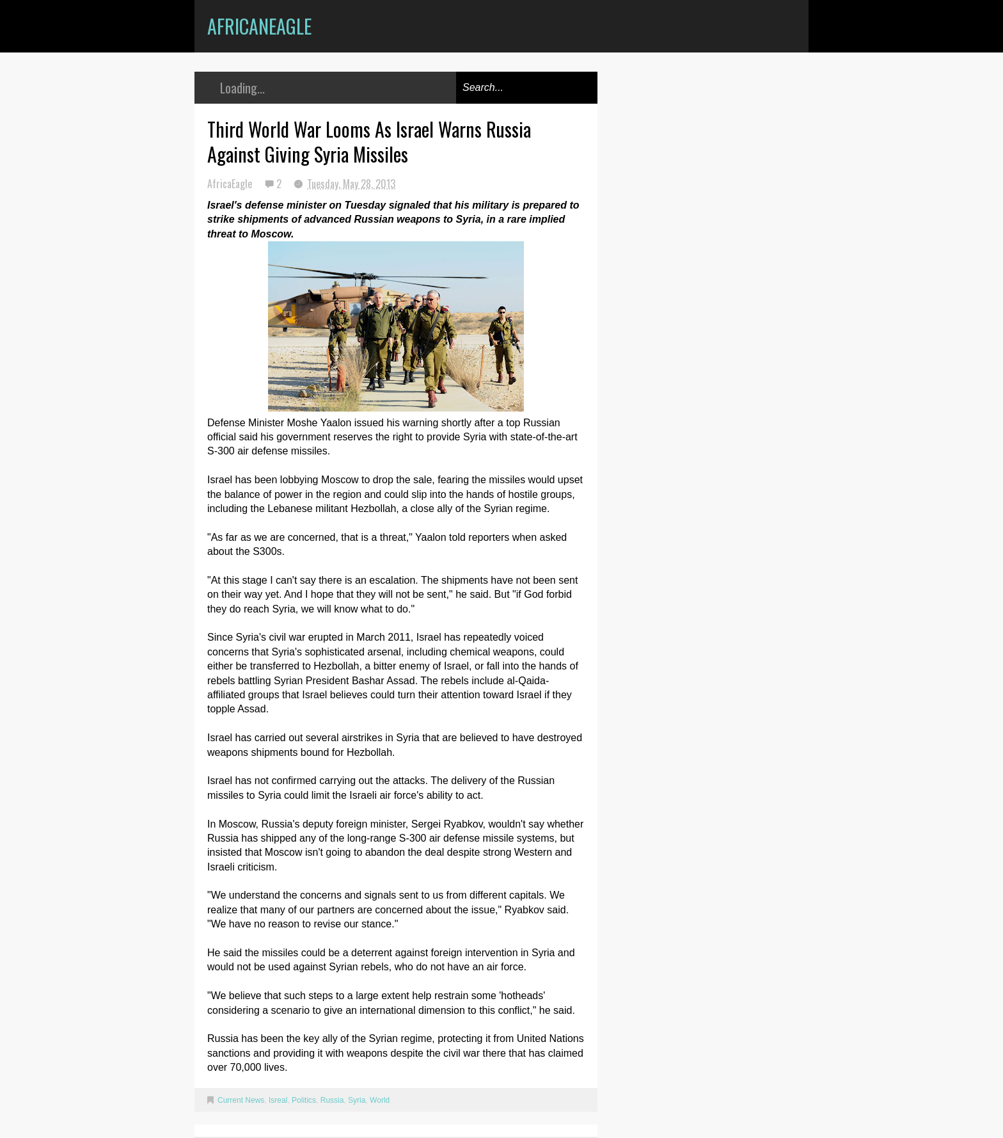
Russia (332, 1100)
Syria (356, 1100)
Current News (240, 1100)
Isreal (278, 1100)
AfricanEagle (259, 26)
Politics (304, 1100)
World (380, 1100)
